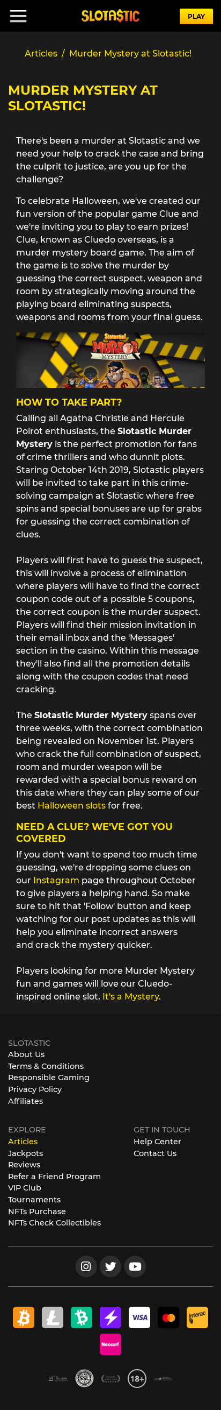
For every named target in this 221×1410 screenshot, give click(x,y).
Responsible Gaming (49, 1077)
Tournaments (34, 1199)
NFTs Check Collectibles (54, 1223)
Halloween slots (72, 805)
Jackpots (25, 1153)
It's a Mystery (130, 996)
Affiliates (25, 1101)
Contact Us (155, 1153)
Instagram (57, 880)
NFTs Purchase (37, 1211)
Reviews (24, 1165)
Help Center (157, 1141)
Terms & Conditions (46, 1066)
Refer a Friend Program (54, 1176)
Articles (23, 1141)
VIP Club (24, 1188)
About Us (26, 1054)
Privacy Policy (35, 1089)
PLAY (196, 16)
